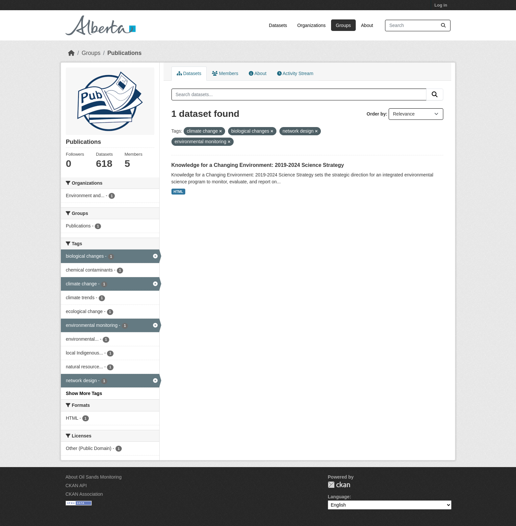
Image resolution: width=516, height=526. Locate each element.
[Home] (71, 53)
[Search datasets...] (418, 25)
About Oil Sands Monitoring (93, 477)
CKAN (339, 484)
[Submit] (443, 25)
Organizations (311, 25)
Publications (124, 53)
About (367, 25)
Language (338, 496)
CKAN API (76, 485)
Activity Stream (295, 73)
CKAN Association (84, 494)
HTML (178, 192)
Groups (343, 25)
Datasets (278, 25)
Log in (440, 5)
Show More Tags (84, 393)
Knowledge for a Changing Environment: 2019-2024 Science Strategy (257, 165)
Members (225, 73)
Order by (376, 114)
